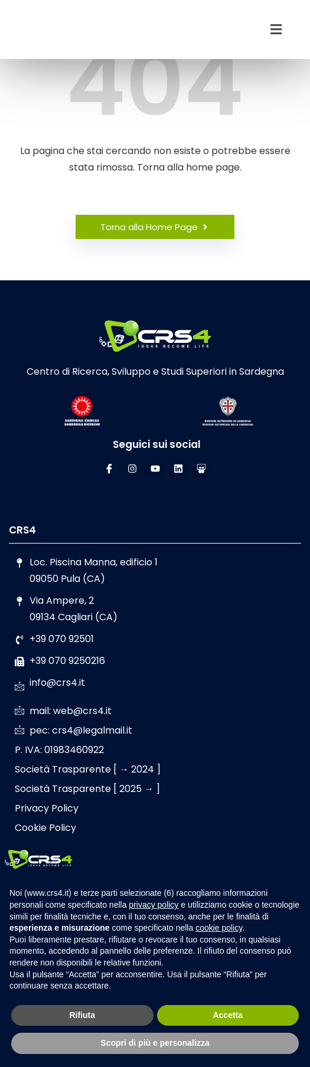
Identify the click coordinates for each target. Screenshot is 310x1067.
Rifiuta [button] (82, 1015)
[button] (276, 29)
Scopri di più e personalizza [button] (154, 1043)
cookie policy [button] (218, 927)
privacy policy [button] (153, 904)
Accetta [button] (228, 1015)
